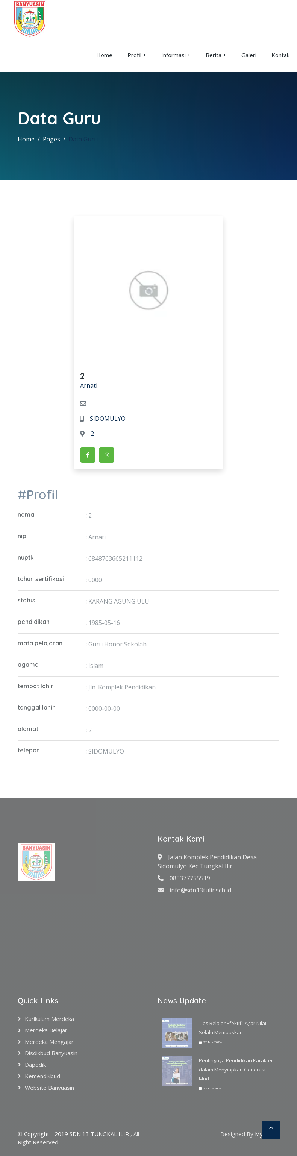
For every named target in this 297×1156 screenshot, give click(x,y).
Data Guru (83, 139)
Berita (213, 55)
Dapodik (35, 1064)
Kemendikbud (42, 1076)
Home (104, 55)
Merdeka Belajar (46, 1030)
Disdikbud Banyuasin (51, 1053)
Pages (51, 139)
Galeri (248, 55)
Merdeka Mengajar (49, 1041)
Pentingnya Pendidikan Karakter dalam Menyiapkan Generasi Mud (236, 1069)
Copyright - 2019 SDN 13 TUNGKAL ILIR (77, 1134)
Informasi (173, 55)
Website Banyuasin (49, 1087)
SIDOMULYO (103, 418)
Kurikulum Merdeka (49, 1018)
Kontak (280, 55)
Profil (134, 55)
